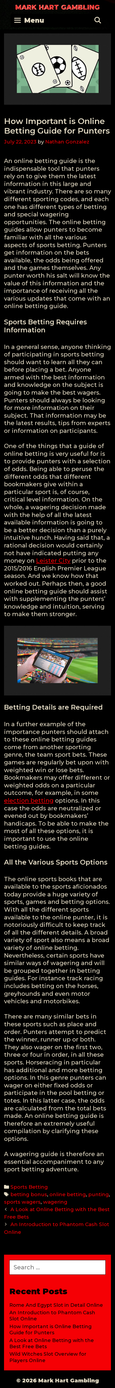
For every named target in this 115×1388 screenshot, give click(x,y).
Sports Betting (29, 1187)
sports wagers (22, 1202)
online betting (67, 1194)
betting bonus (28, 1194)
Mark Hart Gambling (57, 7)
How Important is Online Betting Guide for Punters (50, 1330)
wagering (55, 1202)
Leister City (53, 560)
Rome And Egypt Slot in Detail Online (56, 1305)
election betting (28, 800)
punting (98, 1194)
